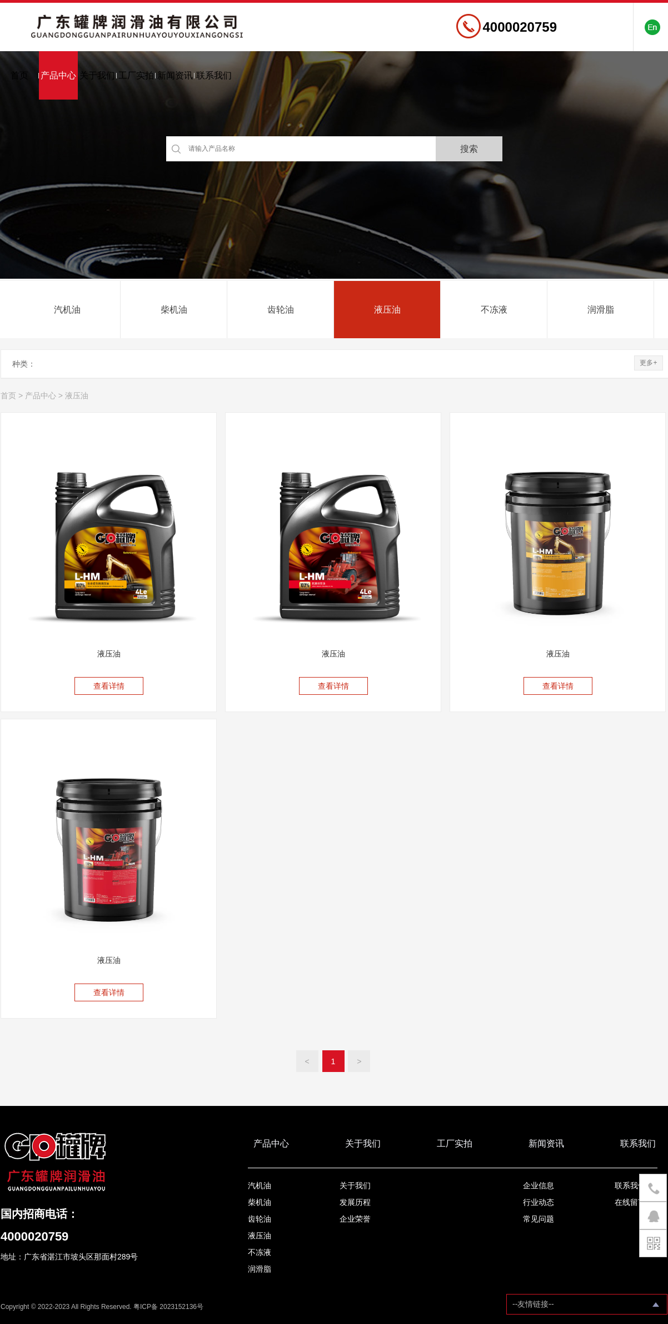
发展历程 (355, 1202)
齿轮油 (280, 309)
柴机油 (174, 309)
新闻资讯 (175, 75)
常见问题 (538, 1218)
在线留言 (630, 1202)
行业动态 (538, 1202)
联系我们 (214, 75)
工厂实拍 (136, 75)
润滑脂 (600, 309)
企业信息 (538, 1185)
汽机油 (67, 309)
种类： (24, 363)
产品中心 (58, 75)
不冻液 (494, 309)
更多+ (648, 363)
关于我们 (97, 75)
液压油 (387, 309)
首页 (19, 75)
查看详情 (108, 685)
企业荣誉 (355, 1218)
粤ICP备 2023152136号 (168, 1307)
